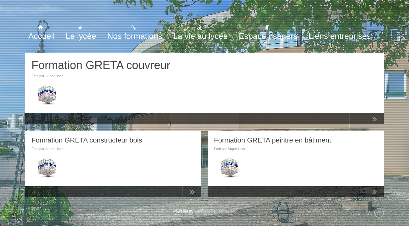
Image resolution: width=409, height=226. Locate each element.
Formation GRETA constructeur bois (86, 140)
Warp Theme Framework (215, 211)
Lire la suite (374, 120)
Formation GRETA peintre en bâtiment (272, 140)
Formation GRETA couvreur (100, 65)
